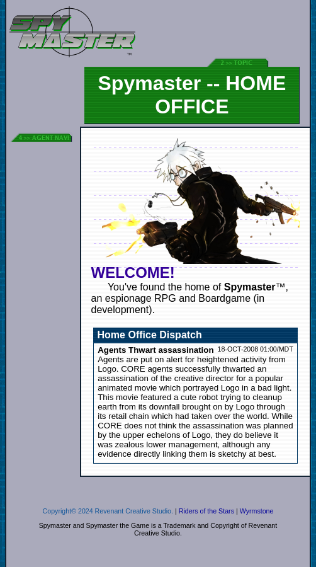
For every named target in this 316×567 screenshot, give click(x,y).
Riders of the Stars (206, 511)
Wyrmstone (257, 511)
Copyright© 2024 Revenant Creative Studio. (108, 511)
